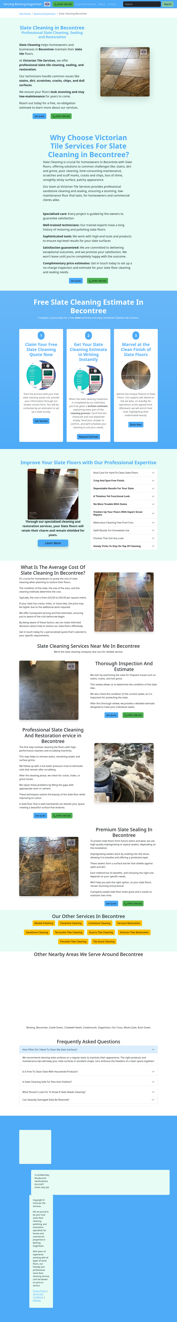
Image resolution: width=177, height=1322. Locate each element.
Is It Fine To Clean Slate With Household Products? (50, 1071)
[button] (63, 4)
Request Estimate (88, 436)
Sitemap (37, 1300)
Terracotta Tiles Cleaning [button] (68, 932)
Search (168, 4)
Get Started (41, 421)
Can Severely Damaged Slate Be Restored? (45, 1099)
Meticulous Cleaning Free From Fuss (113, 522)
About (101, 4)
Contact (111, 4)
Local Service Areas (85, 4)
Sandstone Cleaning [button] (37, 932)
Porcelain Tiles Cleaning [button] (73, 941)
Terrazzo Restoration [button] (128, 923)
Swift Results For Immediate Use (111, 530)
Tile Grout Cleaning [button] (104, 941)
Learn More (53, 543)
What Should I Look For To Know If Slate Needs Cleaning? (54, 1092)
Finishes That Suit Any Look (108, 538)
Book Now (136, 424)
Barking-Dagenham (45, 13)
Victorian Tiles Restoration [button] (134, 932)
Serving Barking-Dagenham (23, 4)
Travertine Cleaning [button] (71, 923)
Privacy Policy (39, 1291)
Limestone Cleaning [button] (100, 923)
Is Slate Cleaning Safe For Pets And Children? (47, 1081)
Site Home (25, 13)
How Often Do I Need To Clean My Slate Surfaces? (49, 1049)
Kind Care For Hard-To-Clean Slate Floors (115, 472)
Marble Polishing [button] (43, 923)
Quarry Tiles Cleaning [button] (101, 932)
